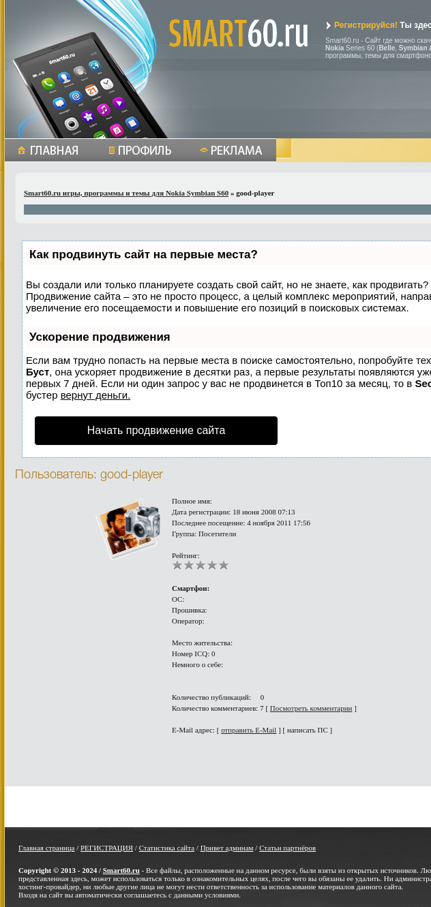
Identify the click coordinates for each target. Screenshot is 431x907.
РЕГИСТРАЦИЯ (106, 848)
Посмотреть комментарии (311, 708)
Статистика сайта (166, 848)
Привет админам (227, 848)
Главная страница (46, 848)
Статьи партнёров (287, 848)
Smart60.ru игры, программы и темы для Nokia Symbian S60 (126, 193)
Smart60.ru (121, 870)
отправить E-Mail (248, 730)
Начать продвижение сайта (156, 430)
